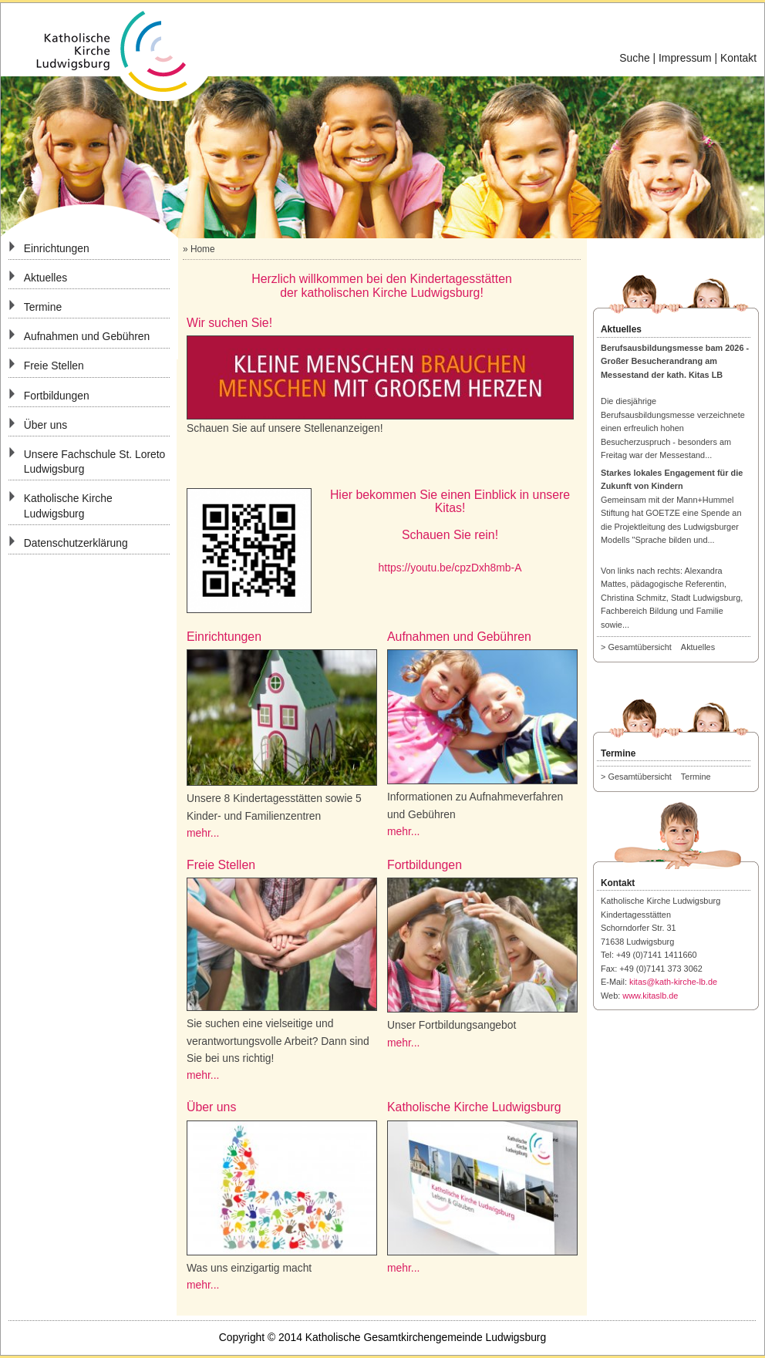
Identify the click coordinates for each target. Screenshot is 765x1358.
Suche (634, 58)
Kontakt (738, 58)
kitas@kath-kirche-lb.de (673, 981)
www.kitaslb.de (650, 995)
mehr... (203, 833)
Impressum (685, 58)
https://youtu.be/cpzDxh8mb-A (450, 567)
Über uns (45, 425)
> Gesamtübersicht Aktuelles (661, 647)
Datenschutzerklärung (76, 543)
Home (202, 249)
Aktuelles (45, 277)
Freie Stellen (54, 365)
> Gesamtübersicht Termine (659, 776)
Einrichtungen (56, 248)
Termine (43, 307)
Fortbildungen (56, 395)
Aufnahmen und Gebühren (87, 336)
